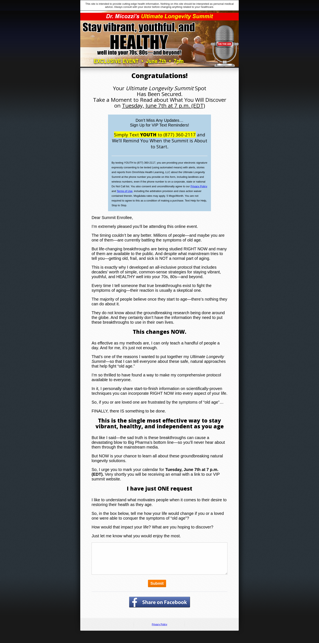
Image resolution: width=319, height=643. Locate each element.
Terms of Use (125, 191)
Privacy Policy (199, 186)
